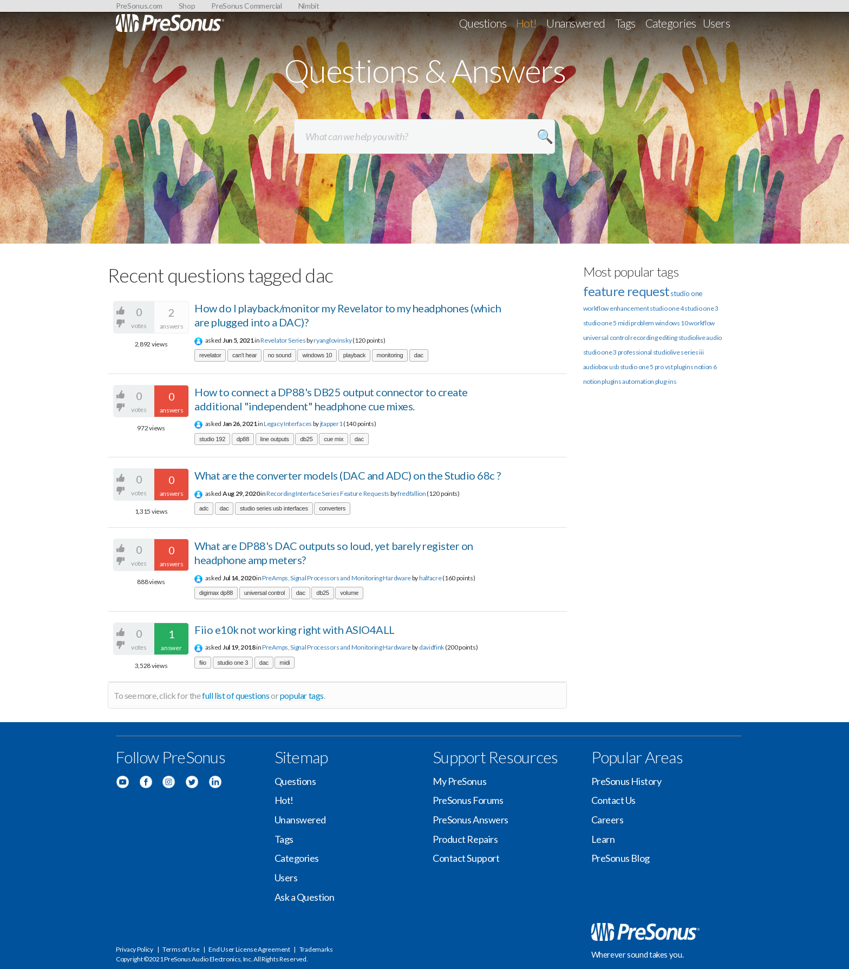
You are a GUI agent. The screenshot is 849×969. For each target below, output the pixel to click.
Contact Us (613, 800)
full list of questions (235, 695)
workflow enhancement (616, 308)
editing (667, 337)
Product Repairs (465, 839)
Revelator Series (282, 340)
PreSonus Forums (468, 800)
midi (284, 662)
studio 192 (212, 439)
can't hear (244, 355)
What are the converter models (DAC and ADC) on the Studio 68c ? (347, 475)
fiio (202, 662)
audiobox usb (601, 367)
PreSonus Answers (470, 820)
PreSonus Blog (620, 858)
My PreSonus (459, 781)
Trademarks (316, 949)
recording (643, 337)
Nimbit (308, 5)
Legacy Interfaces (288, 424)
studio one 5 (600, 323)
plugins (611, 381)
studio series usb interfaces (274, 508)
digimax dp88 (216, 593)
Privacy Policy (134, 949)
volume (349, 593)
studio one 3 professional (617, 352)
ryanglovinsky (332, 340)
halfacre (430, 578)
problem (642, 323)
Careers (607, 820)
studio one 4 (666, 308)
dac (418, 355)
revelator (210, 355)
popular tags (302, 695)
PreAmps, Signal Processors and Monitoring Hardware (336, 578)
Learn (603, 839)
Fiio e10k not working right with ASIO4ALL (294, 629)
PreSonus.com (139, 5)
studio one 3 (233, 662)
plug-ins (666, 381)
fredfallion (411, 493)
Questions (482, 23)
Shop (187, 5)
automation (638, 381)
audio (714, 337)
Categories (670, 23)
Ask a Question (305, 897)
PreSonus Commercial (246, 5)
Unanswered (575, 23)
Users (716, 23)
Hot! (526, 23)
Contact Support (466, 858)
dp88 (243, 439)
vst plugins (679, 367)
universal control (264, 593)
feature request (626, 291)
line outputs (274, 439)
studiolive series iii (678, 352)
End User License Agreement (249, 949)
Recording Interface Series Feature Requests (327, 493)
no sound (279, 355)
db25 (306, 439)
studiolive (692, 337)
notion (592, 381)
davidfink (431, 647)
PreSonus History (626, 781)
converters (332, 508)
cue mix (333, 439)
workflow (702, 323)
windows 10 (317, 355)
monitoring (390, 355)
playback (354, 355)
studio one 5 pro (642, 367)
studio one (686, 293)
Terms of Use (180, 949)
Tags (625, 23)
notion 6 (705, 367)
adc (203, 508)
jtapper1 (331, 424)
